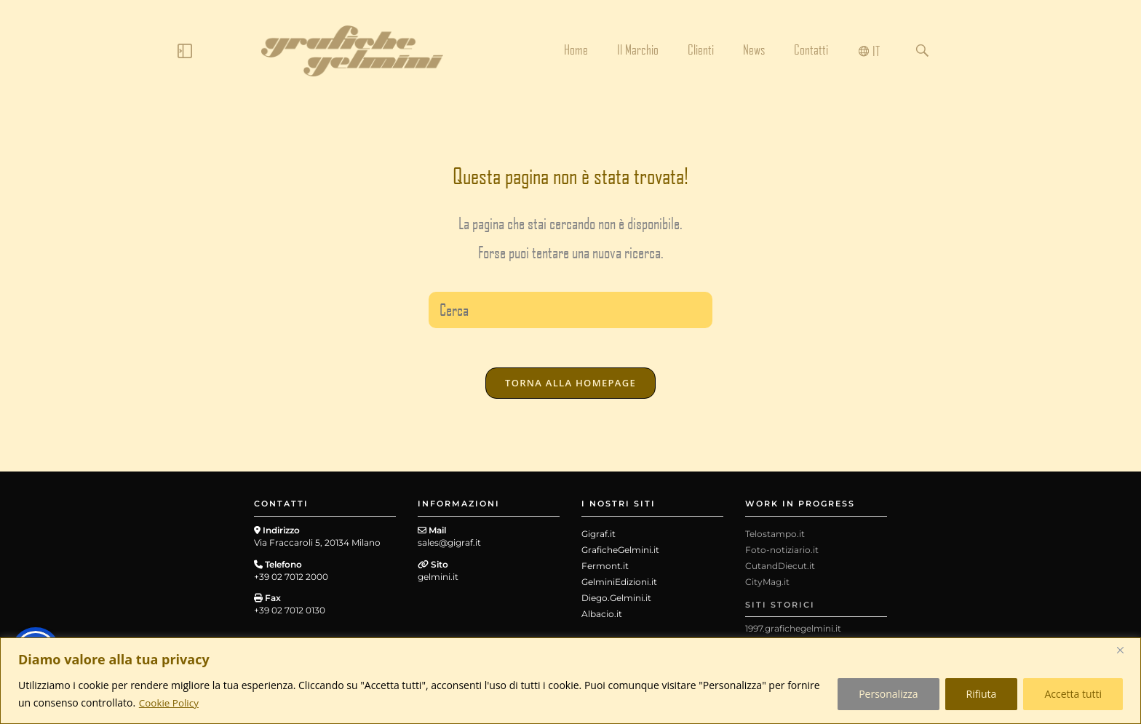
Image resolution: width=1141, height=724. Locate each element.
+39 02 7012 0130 (289, 614)
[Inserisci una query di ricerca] (570, 310)
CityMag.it (767, 586)
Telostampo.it (775, 538)
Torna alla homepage (570, 387)
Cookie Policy (170, 702)
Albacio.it (601, 618)
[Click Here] (185, 53)
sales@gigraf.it (449, 546)
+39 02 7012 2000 (291, 580)
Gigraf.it (598, 538)
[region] (570, 680)
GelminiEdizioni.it (619, 586)
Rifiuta (981, 694)
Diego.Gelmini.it (616, 602)
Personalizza (888, 694)
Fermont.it (605, 570)
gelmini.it (438, 580)
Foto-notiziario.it (782, 554)
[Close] (1125, 650)
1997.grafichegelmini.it (793, 632)
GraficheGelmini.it (620, 554)
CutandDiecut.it (780, 570)
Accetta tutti (1073, 694)
